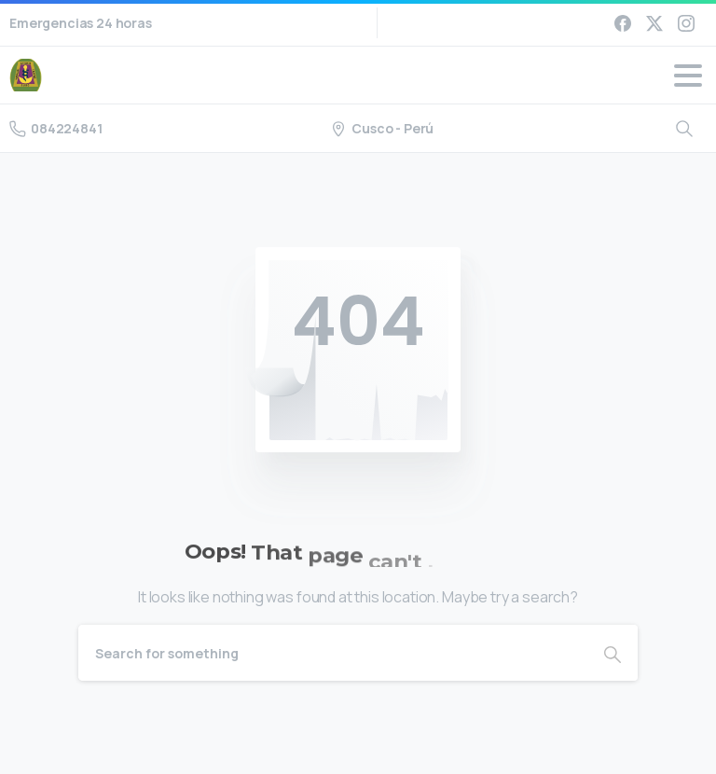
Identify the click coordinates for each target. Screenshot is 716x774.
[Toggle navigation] (688, 75)
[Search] (332, 653)
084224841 (56, 128)
